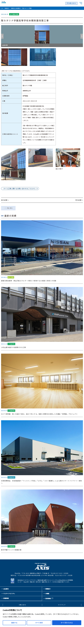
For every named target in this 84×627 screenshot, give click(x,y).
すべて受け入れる (67, 623)
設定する (14, 623)
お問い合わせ (72, 3)
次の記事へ (79, 200)
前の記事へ (5, 200)
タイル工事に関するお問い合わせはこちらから (19, 188)
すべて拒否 (39, 623)
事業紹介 (7, 8)
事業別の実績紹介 (16, 8)
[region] (42, 617)
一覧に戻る (9, 208)
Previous (2, 36)
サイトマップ (61, 605)
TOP (2, 8)
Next (81, 36)
